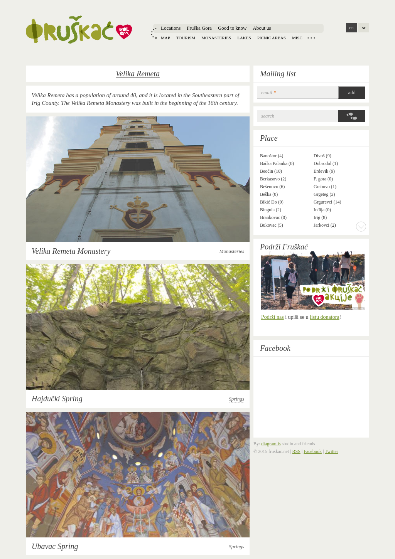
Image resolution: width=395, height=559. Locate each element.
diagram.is (270, 443)
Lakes (244, 37)
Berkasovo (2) (273, 179)
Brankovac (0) (273, 217)
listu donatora (324, 317)
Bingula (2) (270, 209)
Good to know (232, 28)
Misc (297, 37)
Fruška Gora (199, 28)
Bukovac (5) (271, 225)
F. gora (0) (323, 179)
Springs (236, 399)
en (351, 27)
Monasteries (216, 37)
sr (364, 27)
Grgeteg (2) (324, 194)
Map (165, 37)
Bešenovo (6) (272, 186)
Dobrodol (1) (326, 163)
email (268, 92)
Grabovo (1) (325, 186)
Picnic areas (271, 37)
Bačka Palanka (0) (277, 163)
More (361, 226)
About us (262, 28)
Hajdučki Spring (57, 398)
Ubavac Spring (55, 546)
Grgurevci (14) (327, 202)
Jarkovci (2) (325, 225)
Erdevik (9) (324, 171)
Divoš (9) (322, 155)
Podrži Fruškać (284, 246)
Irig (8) (320, 217)
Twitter (331, 451)
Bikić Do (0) (272, 202)
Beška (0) (269, 194)
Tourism (185, 37)
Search (267, 116)
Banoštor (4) (271, 155)
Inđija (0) (322, 209)
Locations (171, 28)
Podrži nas (272, 317)
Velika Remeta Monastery (71, 251)
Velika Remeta (138, 73)
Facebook (275, 348)
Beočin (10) (271, 171)
